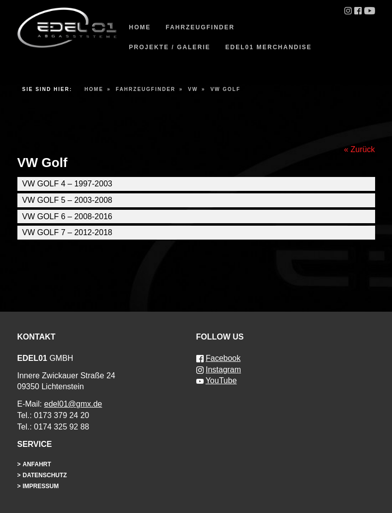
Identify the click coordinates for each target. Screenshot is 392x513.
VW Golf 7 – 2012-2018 (67, 232)
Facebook (223, 358)
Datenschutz (45, 475)
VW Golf (225, 89)
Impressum (41, 486)
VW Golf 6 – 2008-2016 (67, 216)
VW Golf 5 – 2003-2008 (67, 200)
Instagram (223, 369)
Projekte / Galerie (170, 47)
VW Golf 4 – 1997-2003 (67, 183)
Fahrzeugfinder (200, 27)
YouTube (221, 380)
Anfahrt (37, 464)
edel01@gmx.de (73, 404)
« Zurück (359, 149)
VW (193, 89)
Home (140, 27)
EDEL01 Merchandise (269, 47)
